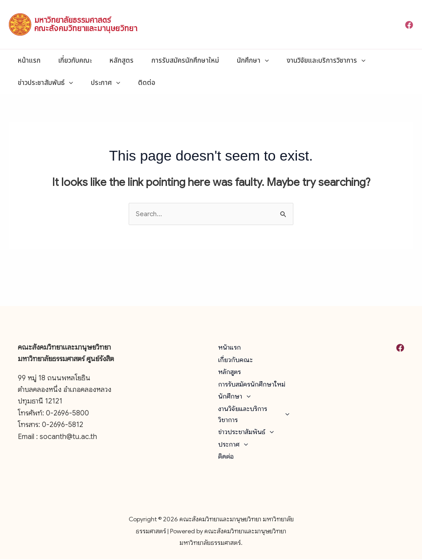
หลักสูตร (110, 60)
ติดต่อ (135, 82)
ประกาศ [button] (99, 83)
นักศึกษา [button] (233, 60)
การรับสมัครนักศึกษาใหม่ (169, 60)
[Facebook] (409, 25)
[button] (244, 60)
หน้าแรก (27, 60)
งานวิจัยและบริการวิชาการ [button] (301, 60)
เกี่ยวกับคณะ (68, 60)
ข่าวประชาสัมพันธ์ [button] (43, 83)
